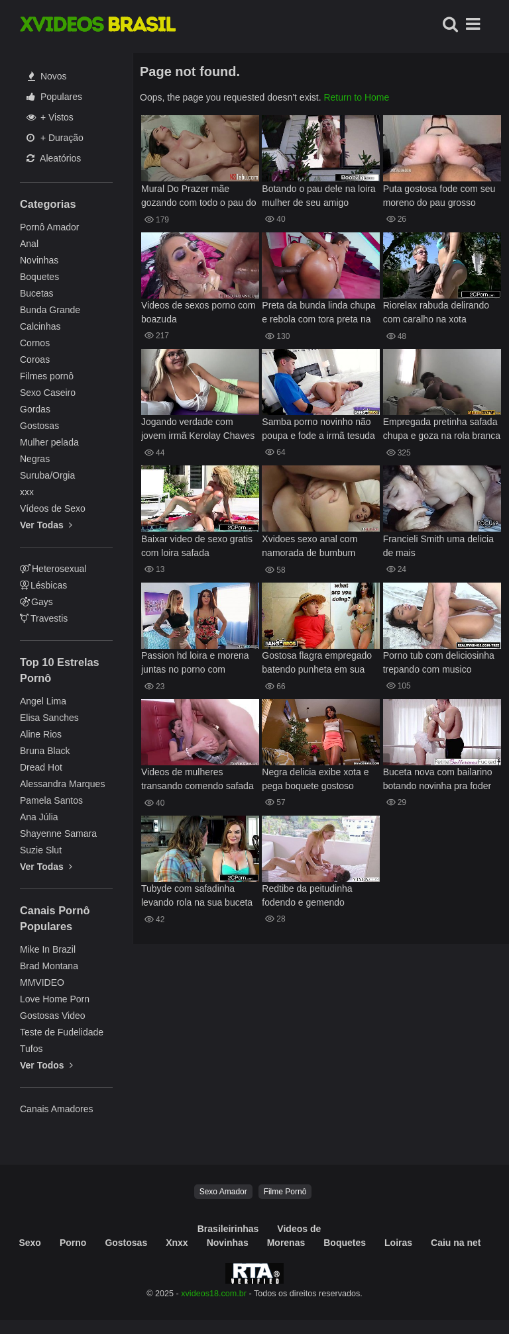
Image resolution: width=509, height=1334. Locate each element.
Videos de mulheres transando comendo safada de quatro (197, 780)
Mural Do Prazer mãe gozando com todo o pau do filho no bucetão (198, 197)
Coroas (35, 359)
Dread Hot (41, 767)
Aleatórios (54, 158)
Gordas (35, 409)
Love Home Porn (54, 999)
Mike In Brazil (48, 949)
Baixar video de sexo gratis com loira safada (197, 546)
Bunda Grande (50, 310)
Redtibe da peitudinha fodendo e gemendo (307, 895)
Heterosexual (53, 568)
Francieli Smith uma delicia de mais (438, 546)
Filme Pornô (285, 1191)
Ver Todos (46, 1065)
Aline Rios (41, 734)
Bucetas (37, 293)
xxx (27, 492)
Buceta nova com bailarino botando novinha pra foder (437, 779)
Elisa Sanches (49, 717)
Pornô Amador (50, 227)
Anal (29, 243)
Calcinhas (40, 326)
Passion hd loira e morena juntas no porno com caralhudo (195, 663)
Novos (47, 76)
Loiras (398, 1242)
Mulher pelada (49, 442)
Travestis (44, 618)
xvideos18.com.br (214, 1293)
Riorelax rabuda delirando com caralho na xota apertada (436, 313)
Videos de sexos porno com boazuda (198, 312)
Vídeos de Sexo (52, 508)
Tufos (31, 1048)
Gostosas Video (52, 1015)
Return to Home (356, 97)
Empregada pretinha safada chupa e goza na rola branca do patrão (441, 430)
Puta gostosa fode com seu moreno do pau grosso (439, 195)
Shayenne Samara (58, 833)
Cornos (35, 343)
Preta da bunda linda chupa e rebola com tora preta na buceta (318, 313)
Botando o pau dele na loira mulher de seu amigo (318, 195)
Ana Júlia (39, 817)
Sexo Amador (223, 1191)
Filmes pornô (47, 376)
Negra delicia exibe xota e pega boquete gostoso (315, 779)
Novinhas (39, 260)
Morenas (286, 1242)
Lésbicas (43, 585)
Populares (54, 96)
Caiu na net (456, 1242)
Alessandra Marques (62, 784)
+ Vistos (50, 117)
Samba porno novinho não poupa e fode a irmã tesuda (318, 428)
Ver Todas (46, 525)
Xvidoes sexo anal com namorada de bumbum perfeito (309, 547)
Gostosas (39, 425)
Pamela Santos (51, 800)
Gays (36, 601)
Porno (73, 1242)
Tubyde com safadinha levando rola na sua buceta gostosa (197, 896)
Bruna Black (45, 750)
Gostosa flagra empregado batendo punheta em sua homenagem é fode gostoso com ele (319, 663)
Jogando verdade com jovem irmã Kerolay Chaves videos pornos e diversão (197, 430)
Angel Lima (43, 701)
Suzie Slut (41, 850)
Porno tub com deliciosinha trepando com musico (438, 662)
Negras (35, 458)
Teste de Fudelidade (61, 1032)
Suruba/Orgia (47, 475)
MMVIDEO (42, 982)
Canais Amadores (56, 1109)
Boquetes (39, 276)
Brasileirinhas (228, 1228)
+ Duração (55, 137)
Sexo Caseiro (48, 392)
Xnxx (177, 1242)
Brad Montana (49, 966)
